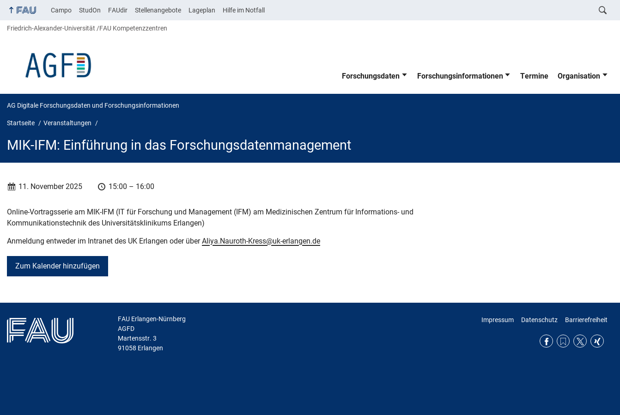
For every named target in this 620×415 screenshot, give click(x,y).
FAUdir (118, 10)
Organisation (579, 76)
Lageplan (201, 10)
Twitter (580, 341)
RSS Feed (563, 341)
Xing (597, 341)
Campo (61, 10)
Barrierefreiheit (586, 319)
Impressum (497, 319)
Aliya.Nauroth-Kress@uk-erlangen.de (261, 241)
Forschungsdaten (371, 76)
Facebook (546, 341)
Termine (534, 76)
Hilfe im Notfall (244, 10)
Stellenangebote (158, 10)
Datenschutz (539, 319)
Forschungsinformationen (460, 76)
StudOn (90, 10)
